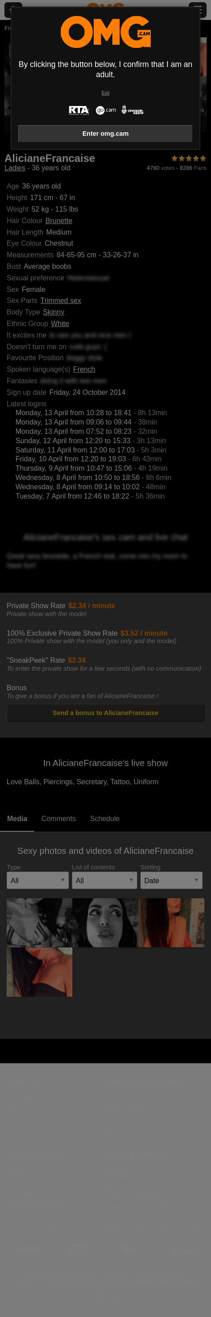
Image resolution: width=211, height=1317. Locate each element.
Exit (105, 92)
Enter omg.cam (106, 133)
